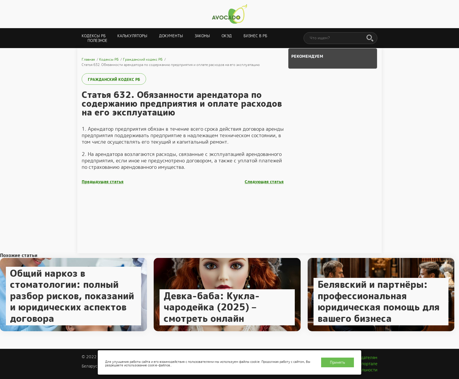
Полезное (97, 40)
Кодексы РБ (94, 36)
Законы (202, 36)
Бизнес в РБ (255, 36)
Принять (337, 362)
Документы (171, 36)
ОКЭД (227, 36)
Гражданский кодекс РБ (114, 79)
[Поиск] (370, 38)
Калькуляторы (132, 36)
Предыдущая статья (103, 181)
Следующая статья (264, 181)
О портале (367, 364)
